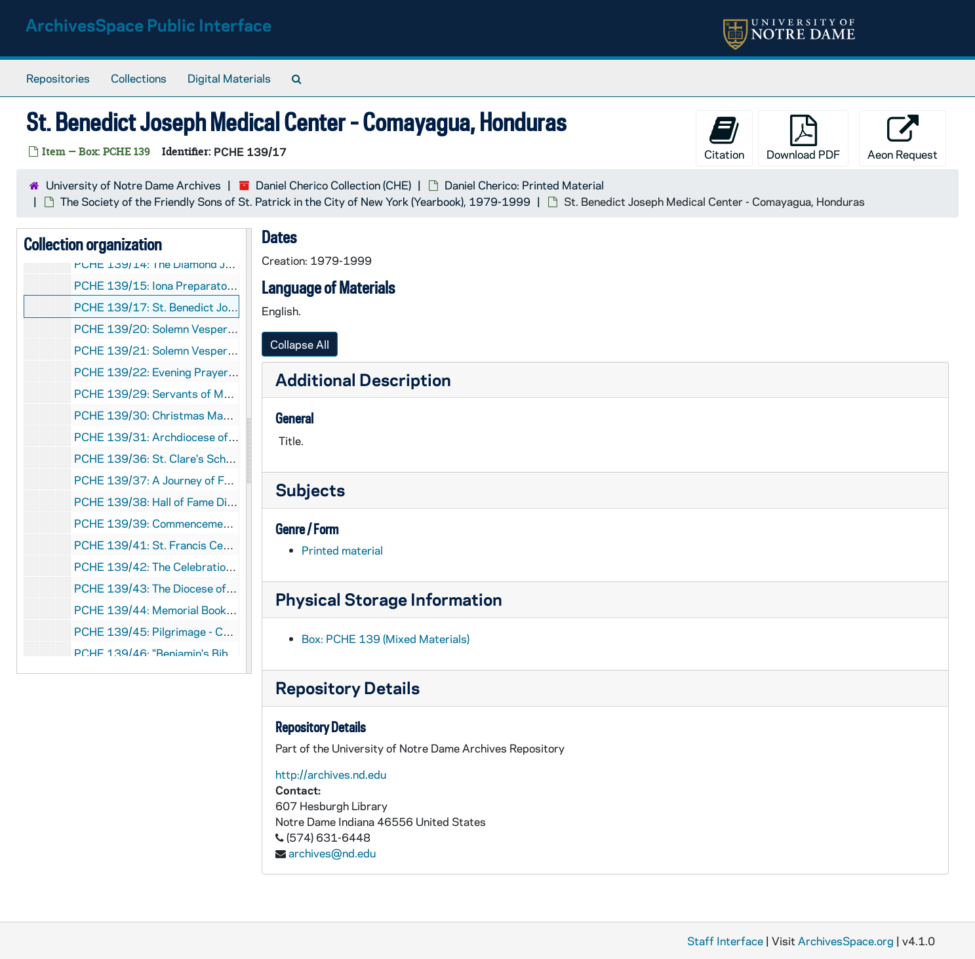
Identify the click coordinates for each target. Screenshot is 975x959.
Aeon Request (902, 138)
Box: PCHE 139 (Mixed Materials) (385, 638)
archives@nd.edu (332, 853)
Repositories (58, 78)
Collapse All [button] (299, 344)
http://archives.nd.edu (330, 774)
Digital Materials (229, 78)
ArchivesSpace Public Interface (148, 24)
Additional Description (363, 379)
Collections (139, 78)
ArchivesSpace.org (846, 940)
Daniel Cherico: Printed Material (524, 185)
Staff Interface (725, 940)
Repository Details (347, 687)
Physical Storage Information (388, 599)
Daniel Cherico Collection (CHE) (333, 185)
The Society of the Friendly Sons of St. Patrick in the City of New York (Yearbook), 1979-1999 (295, 201)
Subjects (310, 489)
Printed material (342, 550)
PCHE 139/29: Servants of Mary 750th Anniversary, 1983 (223, 393)
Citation (724, 138)
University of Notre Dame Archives (133, 185)
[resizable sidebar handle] (248, 451)
